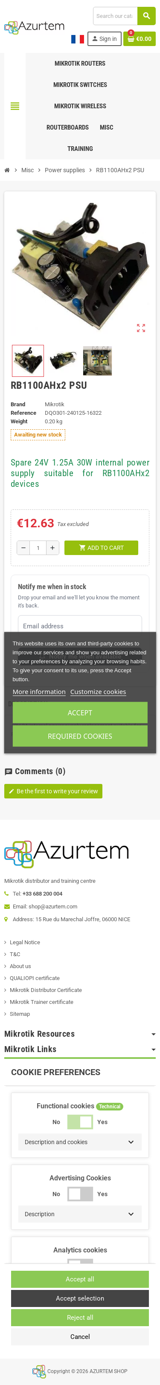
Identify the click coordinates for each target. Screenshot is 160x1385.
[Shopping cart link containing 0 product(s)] (139, 39)
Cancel (80, 1337)
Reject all (80, 1317)
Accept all (80, 1279)
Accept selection (80, 1298)
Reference (23, 413)
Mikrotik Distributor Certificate (46, 990)
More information (39, 691)
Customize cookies (98, 691)
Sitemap (20, 1014)
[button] (80, 1142)
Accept (80, 712)
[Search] (124, 16)
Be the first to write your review (53, 791)
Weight (19, 421)
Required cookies (80, 735)
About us (20, 966)
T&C (15, 954)
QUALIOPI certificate (35, 978)
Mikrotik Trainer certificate (41, 1002)
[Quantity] (38, 548)
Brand (18, 404)
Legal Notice (25, 942)
